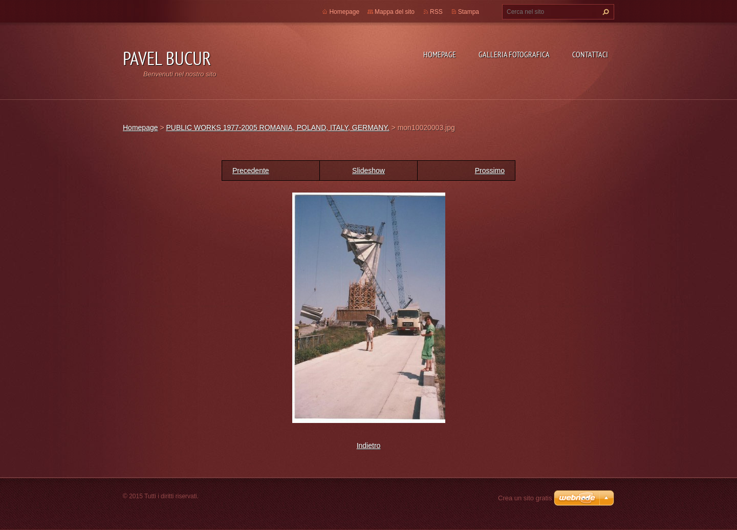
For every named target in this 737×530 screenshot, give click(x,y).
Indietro (369, 445)
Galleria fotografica (514, 54)
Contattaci (590, 54)
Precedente (250, 170)
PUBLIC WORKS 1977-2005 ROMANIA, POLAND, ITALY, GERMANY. (277, 127)
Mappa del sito (395, 11)
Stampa (468, 11)
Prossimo (490, 170)
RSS (436, 11)
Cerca (604, 11)
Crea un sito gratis (525, 498)
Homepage (439, 54)
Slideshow (368, 170)
